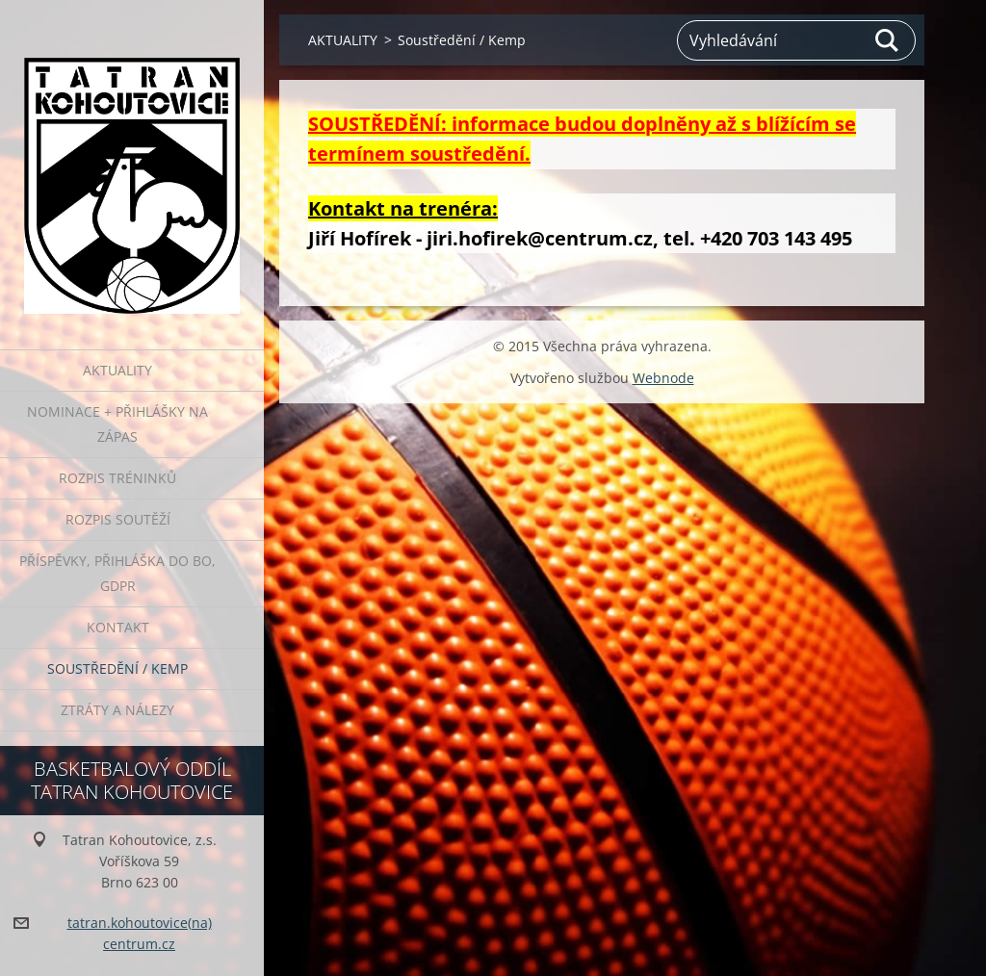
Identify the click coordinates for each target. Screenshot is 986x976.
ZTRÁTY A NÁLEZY (117, 710)
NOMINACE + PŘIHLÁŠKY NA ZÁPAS (117, 424)
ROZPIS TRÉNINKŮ (117, 478)
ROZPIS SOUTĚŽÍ (117, 519)
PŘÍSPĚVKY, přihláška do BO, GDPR (117, 573)
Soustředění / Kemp (117, 668)
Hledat (887, 40)
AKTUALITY (117, 370)
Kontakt (118, 627)
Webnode (663, 378)
